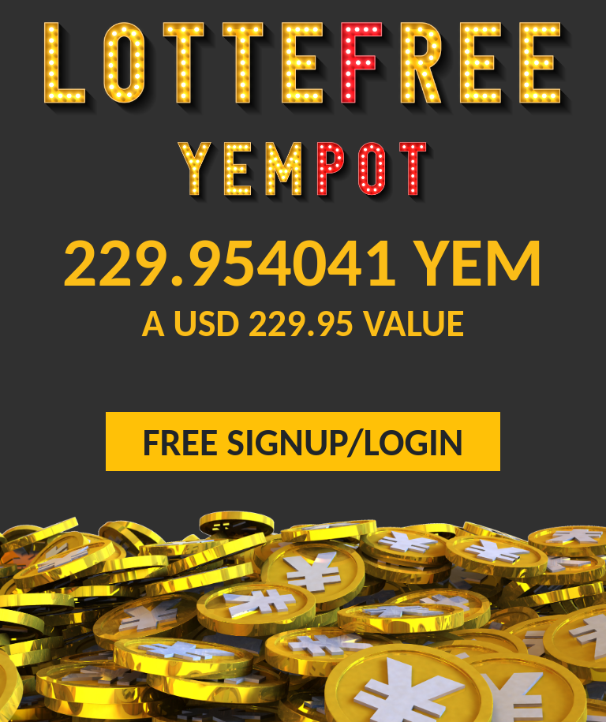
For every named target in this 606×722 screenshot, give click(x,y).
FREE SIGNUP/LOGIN (303, 442)
